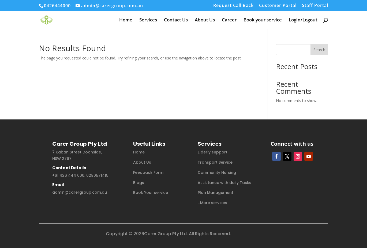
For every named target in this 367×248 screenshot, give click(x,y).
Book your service (263, 20)
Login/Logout (303, 20)
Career (229, 20)
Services (148, 20)
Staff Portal (315, 5)
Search (319, 49)
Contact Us (176, 20)
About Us (205, 20)
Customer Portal (278, 5)
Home (125, 20)
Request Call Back (233, 5)
